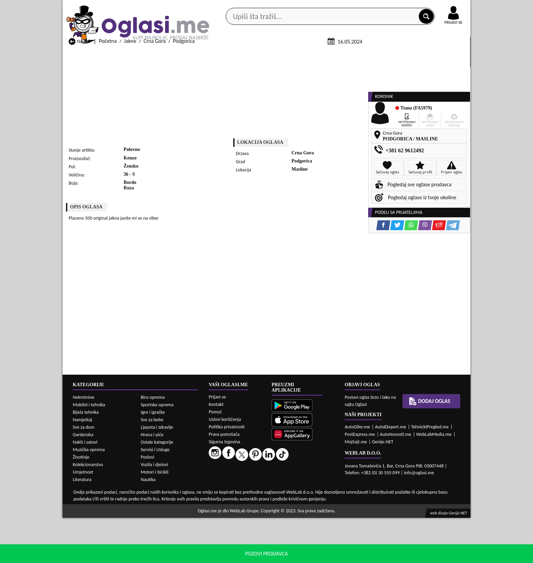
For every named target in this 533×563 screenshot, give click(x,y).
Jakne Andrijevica (88, 543)
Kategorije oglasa (107, 54)
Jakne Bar (152, 543)
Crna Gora (154, 122)
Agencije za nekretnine (282, 54)
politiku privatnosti (354, 556)
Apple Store (272, 6)
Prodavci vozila (219, 54)
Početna (108, 122)
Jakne (130, 122)
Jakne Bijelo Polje (308, 543)
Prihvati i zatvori (401, 556)
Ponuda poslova (398, 54)
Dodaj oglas (449, 54)
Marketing (355, 7)
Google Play (229, 6)
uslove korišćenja (315, 556)
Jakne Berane (230, 543)
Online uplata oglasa (439, 7)
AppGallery (315, 7)
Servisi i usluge (344, 54)
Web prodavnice (164, 54)
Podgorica (184, 122)
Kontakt (391, 6)
